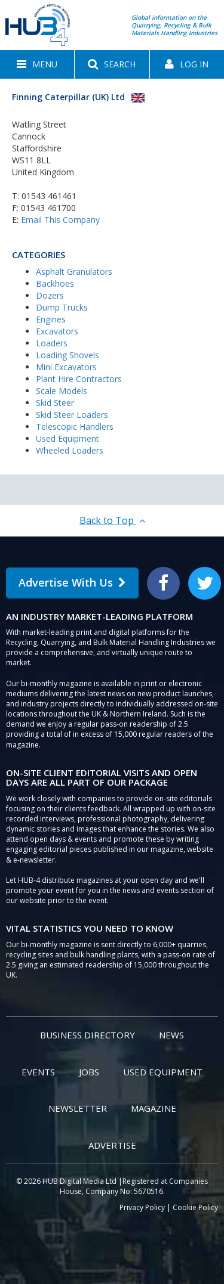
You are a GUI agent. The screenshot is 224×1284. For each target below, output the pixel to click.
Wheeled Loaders (69, 450)
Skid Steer (55, 402)
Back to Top (112, 520)
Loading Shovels (67, 355)
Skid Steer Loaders (72, 414)
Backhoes (55, 283)
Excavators (57, 331)
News (171, 1035)
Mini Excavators (66, 367)
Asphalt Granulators (74, 271)
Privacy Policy (142, 1207)
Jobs (89, 1072)
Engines (51, 319)
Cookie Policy (195, 1207)
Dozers (50, 295)
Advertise (112, 1145)
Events (38, 1072)
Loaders (51, 343)
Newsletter (77, 1108)
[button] (37, 64)
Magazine (153, 1108)
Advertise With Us (72, 582)
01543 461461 (49, 195)
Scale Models (61, 390)
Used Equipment (67, 438)
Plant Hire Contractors (79, 378)
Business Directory (87, 1035)
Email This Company (60, 219)
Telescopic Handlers (74, 426)
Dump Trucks (62, 307)
